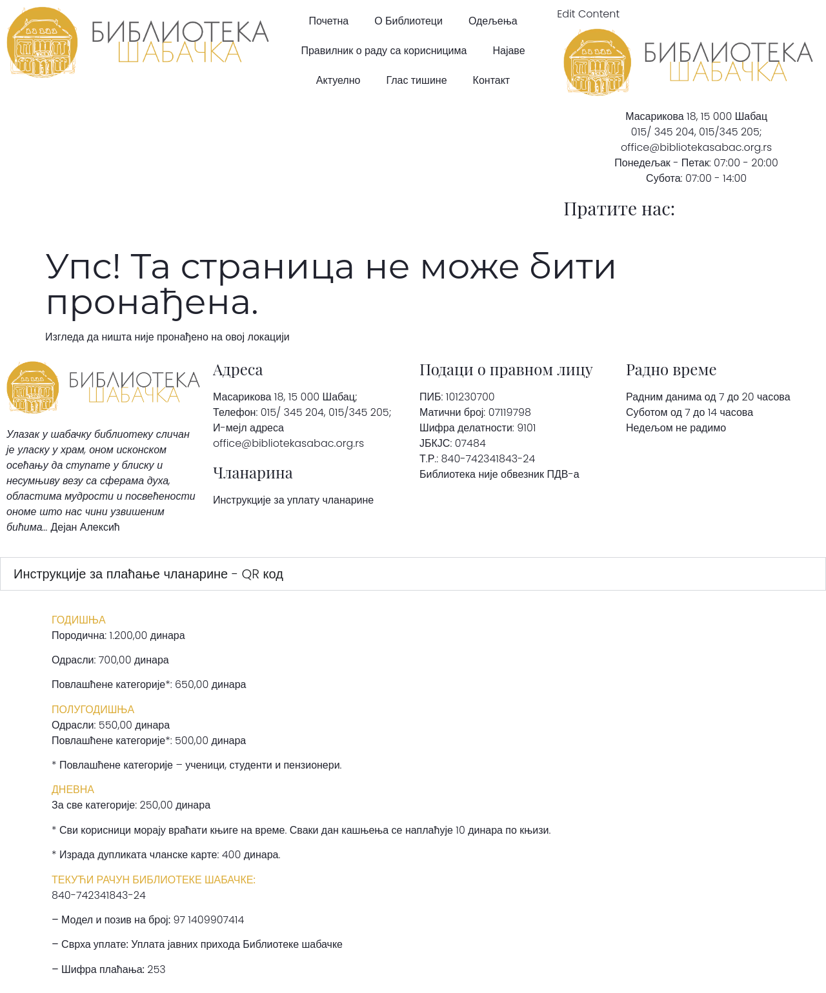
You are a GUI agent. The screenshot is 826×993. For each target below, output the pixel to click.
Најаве (508, 50)
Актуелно (338, 80)
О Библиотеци (408, 21)
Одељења (493, 21)
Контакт (491, 80)
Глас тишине (416, 80)
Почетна (328, 21)
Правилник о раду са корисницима (384, 50)
